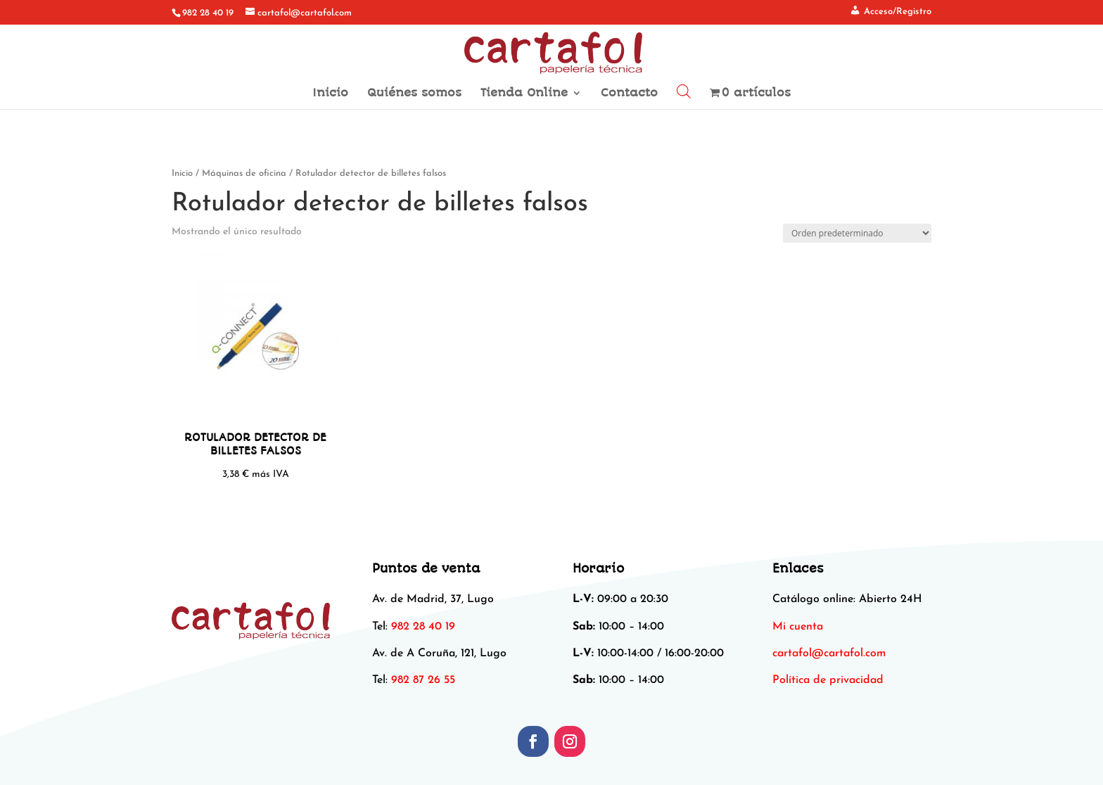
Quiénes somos (414, 93)
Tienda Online (524, 93)
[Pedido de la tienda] (857, 233)
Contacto (629, 93)
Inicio (330, 93)
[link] (829, 653)
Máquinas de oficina (244, 173)
